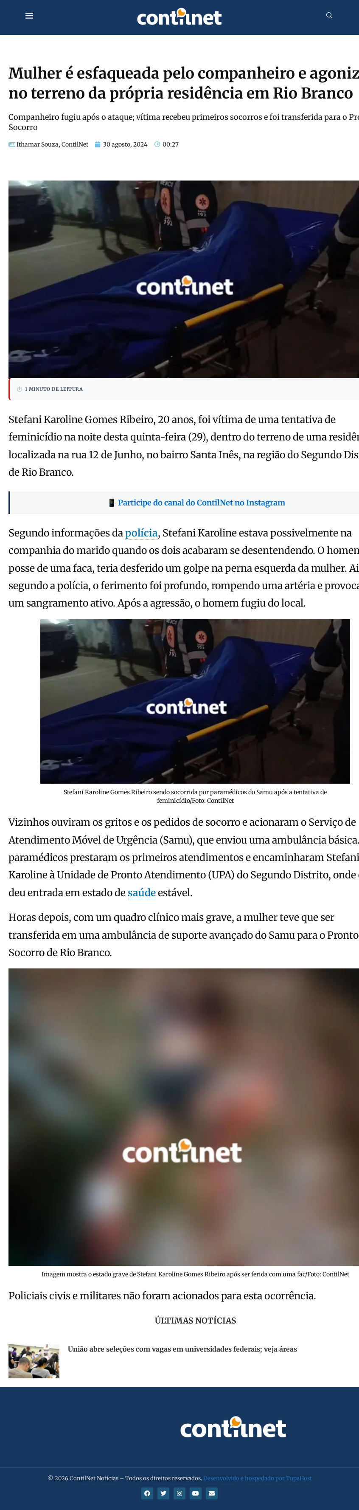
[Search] (329, 16)
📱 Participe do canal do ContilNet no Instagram (196, 503)
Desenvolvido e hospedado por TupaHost (257, 1478)
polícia (141, 533)
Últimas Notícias (195, 1320)
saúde (142, 892)
